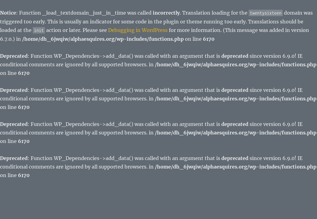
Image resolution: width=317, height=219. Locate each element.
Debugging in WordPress (138, 30)
